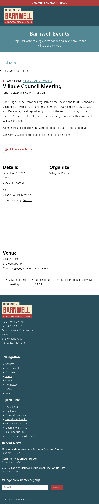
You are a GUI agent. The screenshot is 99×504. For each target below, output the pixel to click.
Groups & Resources (16, 423)
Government (12, 368)
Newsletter (11, 384)
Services (9, 364)
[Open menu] (93, 16)
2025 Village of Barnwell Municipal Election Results (33, 468)
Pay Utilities (11, 407)
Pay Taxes (10, 411)
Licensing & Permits (16, 419)
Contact (9, 380)
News (8, 393)
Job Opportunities (14, 432)
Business (10, 372)
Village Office (11, 259)
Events (9, 389)
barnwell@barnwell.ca (21, 330)
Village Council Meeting (17, 195)
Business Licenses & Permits (20, 436)
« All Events (9, 62)
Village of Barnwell (61, 173)
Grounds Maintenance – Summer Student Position (33, 449)
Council (27, 200)
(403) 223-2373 (15, 326)
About (8, 376)
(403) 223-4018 (18, 322)
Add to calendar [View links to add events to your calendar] (19, 149)
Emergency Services (16, 427)
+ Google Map (41, 268)
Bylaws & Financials (15, 415)
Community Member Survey (49, 2)
